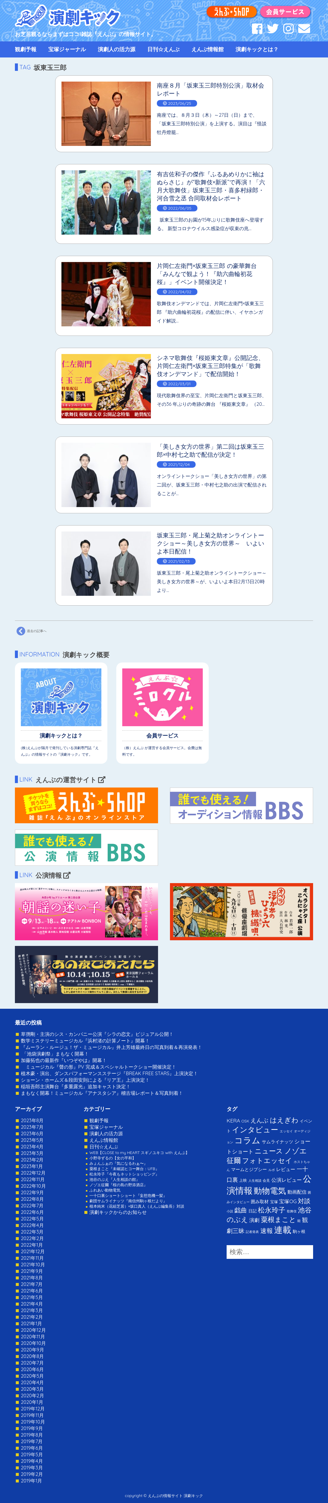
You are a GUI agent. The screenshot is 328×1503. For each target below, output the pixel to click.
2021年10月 (33, 1264)
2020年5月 (32, 1376)
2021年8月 (32, 1278)
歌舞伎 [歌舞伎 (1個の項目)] (292, 1211)
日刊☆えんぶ (163, 49)
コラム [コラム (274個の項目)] (247, 1140)
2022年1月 (32, 1245)
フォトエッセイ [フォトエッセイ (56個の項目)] (267, 1160)
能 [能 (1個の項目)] (299, 1221)
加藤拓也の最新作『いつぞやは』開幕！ (64, 1060)
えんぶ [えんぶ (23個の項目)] (259, 1120)
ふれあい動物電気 (104, 1190)
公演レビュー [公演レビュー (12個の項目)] (286, 1180)
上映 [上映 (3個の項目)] (243, 1180)
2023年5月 (32, 1140)
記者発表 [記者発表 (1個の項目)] (252, 1232)
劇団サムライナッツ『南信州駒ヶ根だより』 (128, 1200)
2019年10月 (33, 1422)
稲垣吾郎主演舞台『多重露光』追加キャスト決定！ (76, 1086)
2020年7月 (32, 1363)
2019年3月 (32, 1468)
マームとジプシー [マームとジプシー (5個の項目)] (249, 1169)
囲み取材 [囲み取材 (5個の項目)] (260, 1201)
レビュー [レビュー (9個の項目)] (285, 1169)
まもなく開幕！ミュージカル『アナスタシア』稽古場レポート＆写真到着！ (102, 1093)
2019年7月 (32, 1441)
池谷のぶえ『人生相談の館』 (114, 1179)
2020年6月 (32, 1369)
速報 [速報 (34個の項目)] (266, 1230)
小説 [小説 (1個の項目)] (230, 1211)
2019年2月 (32, 1474)
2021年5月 (32, 1297)
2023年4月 (32, 1147)
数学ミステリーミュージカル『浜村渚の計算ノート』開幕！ (85, 1041)
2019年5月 (32, 1454)
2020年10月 (33, 1343)
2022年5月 (32, 1219)
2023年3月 (32, 1153)
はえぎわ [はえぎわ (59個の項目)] (284, 1120)
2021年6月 (32, 1291)
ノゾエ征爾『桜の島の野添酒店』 (118, 1184)
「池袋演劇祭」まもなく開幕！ (55, 1054)
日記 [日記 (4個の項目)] (252, 1210)
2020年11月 (33, 1337)
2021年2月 (32, 1317)
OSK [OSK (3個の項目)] (245, 1121)
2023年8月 (32, 1120)
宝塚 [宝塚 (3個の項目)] (274, 1201)
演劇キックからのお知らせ (118, 1212)
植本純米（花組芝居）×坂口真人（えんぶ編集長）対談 (136, 1206)
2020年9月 (32, 1350)
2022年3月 (32, 1232)
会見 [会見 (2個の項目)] (266, 1180)
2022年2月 (32, 1238)
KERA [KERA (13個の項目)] (233, 1120)
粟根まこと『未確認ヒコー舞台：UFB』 (124, 1168)
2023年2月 (32, 1160)
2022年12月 (33, 1173)
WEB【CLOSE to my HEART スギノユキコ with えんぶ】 (139, 1152)
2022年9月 (32, 1192)
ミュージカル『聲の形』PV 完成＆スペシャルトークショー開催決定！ (98, 1067)
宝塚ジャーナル (67, 49)
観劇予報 (25, 49)
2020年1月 (32, 1402)
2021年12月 (33, 1251)
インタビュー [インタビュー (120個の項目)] (255, 1129)
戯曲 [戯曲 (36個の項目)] (240, 1210)
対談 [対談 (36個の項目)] (304, 1201)
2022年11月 (33, 1179)
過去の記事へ (31, 631)
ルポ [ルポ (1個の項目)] (271, 1170)
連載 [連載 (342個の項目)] (282, 1229)
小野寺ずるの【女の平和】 (112, 1158)
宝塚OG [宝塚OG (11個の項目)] (288, 1201)
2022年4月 (32, 1225)
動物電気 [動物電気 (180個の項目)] (270, 1191)
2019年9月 (32, 1428)
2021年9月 (32, 1271)
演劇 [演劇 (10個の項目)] (254, 1220)
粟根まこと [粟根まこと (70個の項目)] (278, 1219)
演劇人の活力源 (116, 49)
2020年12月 (33, 1330)
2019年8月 (32, 1435)
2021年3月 (32, 1310)
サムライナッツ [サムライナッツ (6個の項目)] (277, 1142)
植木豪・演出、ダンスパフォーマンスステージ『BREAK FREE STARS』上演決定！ (109, 1073)
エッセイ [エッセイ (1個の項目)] (286, 1131)
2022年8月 (32, 1199)
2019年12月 (33, 1409)
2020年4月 (32, 1382)
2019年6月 (32, 1448)
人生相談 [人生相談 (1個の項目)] (255, 1180)
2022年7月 (32, 1206)
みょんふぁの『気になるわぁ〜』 (118, 1163)
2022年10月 (33, 1186)
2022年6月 (32, 1212)
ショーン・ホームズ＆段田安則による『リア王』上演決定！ (85, 1080)
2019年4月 (32, 1461)
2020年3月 (32, 1389)
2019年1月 (31, 1481)
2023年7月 (32, 1127)
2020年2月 (32, 1395)
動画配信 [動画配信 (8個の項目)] (297, 1192)
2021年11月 (32, 1258)
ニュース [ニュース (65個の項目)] (269, 1151)
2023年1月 (32, 1166)
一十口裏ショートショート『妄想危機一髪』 (128, 1195)
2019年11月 (32, 1415)
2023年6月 (32, 1133)
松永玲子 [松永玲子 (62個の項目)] (271, 1210)
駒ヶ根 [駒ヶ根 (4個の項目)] (299, 1231)
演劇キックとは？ (257, 49)
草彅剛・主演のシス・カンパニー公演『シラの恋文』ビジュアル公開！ (97, 1034)
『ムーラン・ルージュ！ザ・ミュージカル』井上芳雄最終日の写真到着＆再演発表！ (111, 1047)
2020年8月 (32, 1356)
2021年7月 (32, 1284)
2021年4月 (32, 1304)
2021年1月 (31, 1323)
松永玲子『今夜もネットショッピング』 (124, 1174)
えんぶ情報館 (207, 49)
